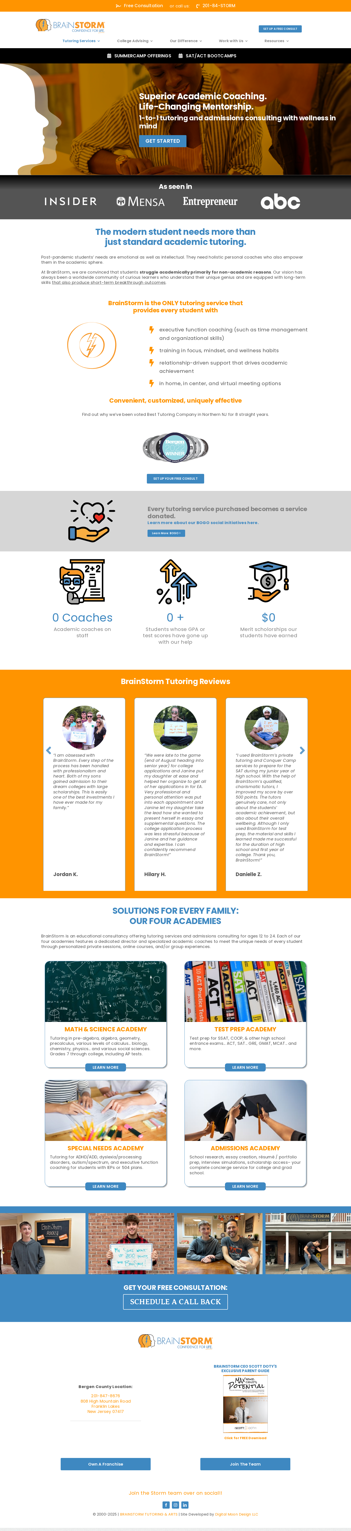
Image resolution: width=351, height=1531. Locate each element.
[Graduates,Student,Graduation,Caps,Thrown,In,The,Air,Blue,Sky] (245, 1082)
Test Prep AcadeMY (245, 1029)
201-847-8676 (105, 1396)
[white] (70, 21)
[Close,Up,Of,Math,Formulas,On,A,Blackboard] (105, 963)
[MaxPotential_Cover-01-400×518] (245, 1377)
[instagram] (175, 1505)
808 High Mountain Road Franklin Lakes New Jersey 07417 (106, 1406)
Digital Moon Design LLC (236, 1514)
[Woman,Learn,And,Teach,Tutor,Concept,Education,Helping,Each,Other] (105, 1082)
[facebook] (166, 1505)
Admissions (229, 1148)
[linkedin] (184, 1505)
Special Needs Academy (106, 1148)
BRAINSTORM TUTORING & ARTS (149, 1514)
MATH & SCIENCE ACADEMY (105, 1029)
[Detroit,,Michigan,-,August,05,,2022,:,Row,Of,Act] (245, 963)
